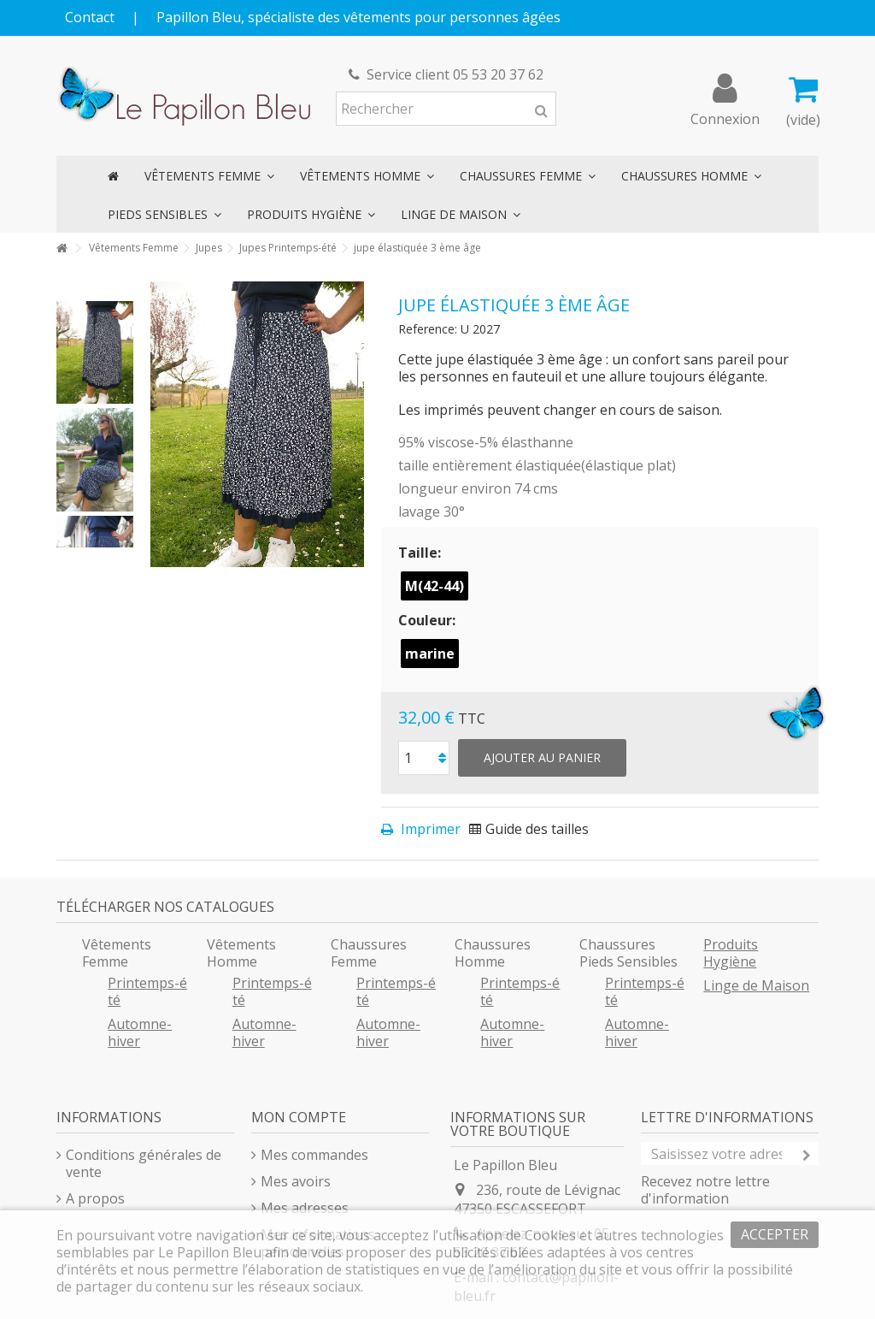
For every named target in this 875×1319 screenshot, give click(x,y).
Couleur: (428, 620)
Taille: (421, 552)
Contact (90, 17)
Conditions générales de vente (143, 1163)
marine (430, 653)
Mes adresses (305, 1207)
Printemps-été (147, 991)
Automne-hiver (140, 1032)
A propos (95, 1198)
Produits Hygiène (730, 953)
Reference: (427, 329)
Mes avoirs (296, 1181)
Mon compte (298, 1117)
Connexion (725, 116)
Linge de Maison (756, 985)
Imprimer (429, 828)
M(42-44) (434, 586)
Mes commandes (314, 1154)
